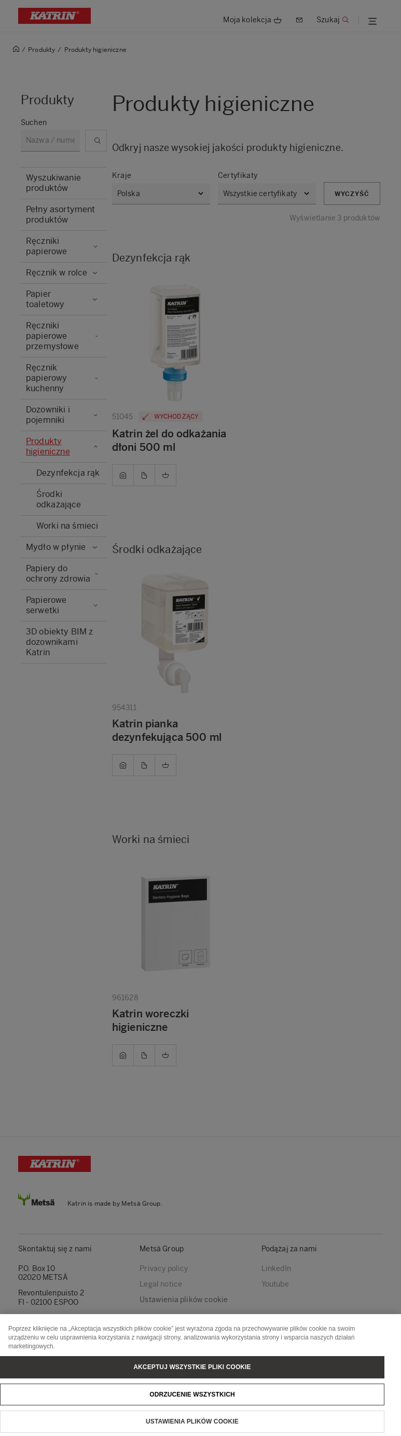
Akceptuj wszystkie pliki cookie (192, 1373)
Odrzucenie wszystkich (192, 1400)
